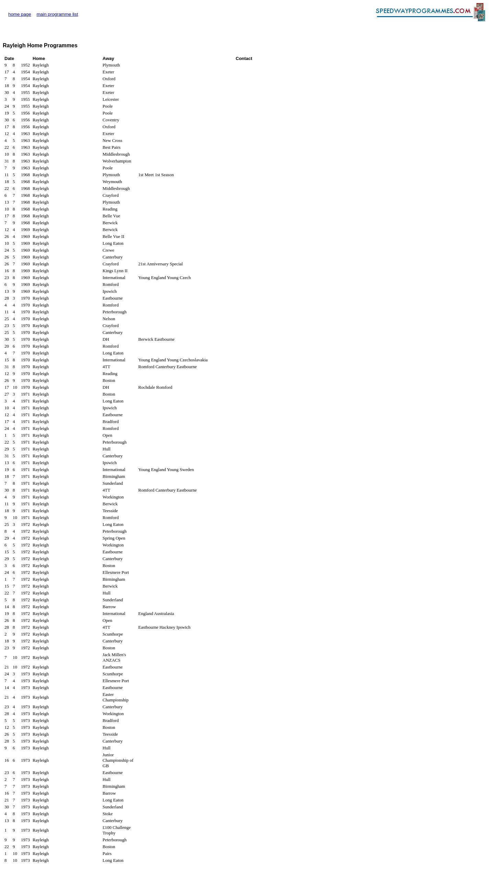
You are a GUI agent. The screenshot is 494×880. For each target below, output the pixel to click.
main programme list (57, 14)
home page (19, 14)
